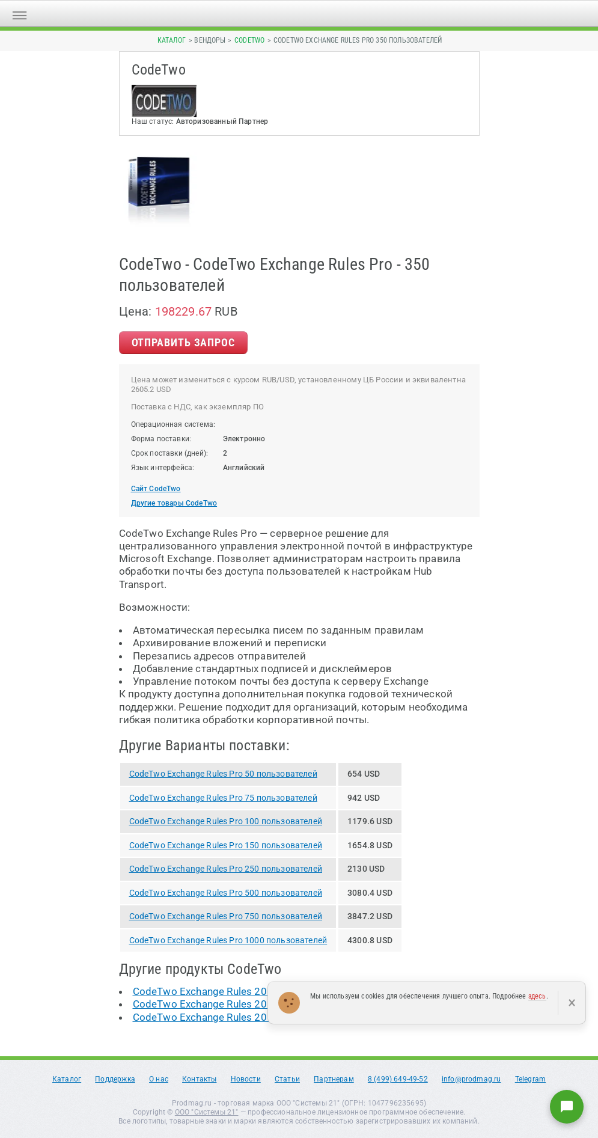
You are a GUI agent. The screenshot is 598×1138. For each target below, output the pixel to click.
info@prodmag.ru (471, 1079)
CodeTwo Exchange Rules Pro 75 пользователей (223, 798)
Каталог (171, 40)
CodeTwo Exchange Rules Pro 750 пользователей (225, 916)
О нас (158, 1079)
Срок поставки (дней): (170, 453)
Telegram (530, 1079)
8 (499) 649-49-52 (398, 1079)
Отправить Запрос (183, 342)
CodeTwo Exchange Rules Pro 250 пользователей (225, 868)
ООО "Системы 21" (207, 1112)
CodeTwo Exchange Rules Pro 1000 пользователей (228, 940)
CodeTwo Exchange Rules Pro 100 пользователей (225, 821)
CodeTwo (249, 40)
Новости (246, 1079)
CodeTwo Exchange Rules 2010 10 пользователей (252, 1004)
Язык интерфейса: (163, 467)
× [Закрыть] (572, 1002)
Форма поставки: (161, 439)
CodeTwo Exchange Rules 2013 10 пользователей (252, 1017)
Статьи (287, 1079)
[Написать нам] (567, 1107)
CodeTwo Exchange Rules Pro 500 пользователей (225, 893)
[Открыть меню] (19, 13)
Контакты (199, 1079)
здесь (537, 996)
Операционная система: (173, 424)
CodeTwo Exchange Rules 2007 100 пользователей (255, 991)
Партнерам (334, 1079)
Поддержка (115, 1079)
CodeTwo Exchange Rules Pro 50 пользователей (223, 774)
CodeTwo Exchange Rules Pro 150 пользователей (225, 845)
